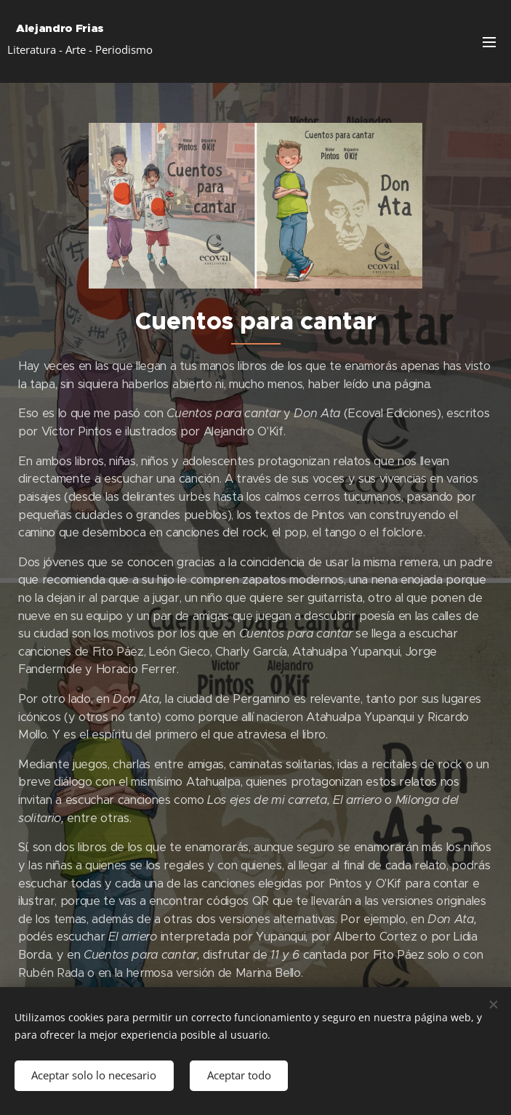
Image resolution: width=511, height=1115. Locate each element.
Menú (489, 42)
